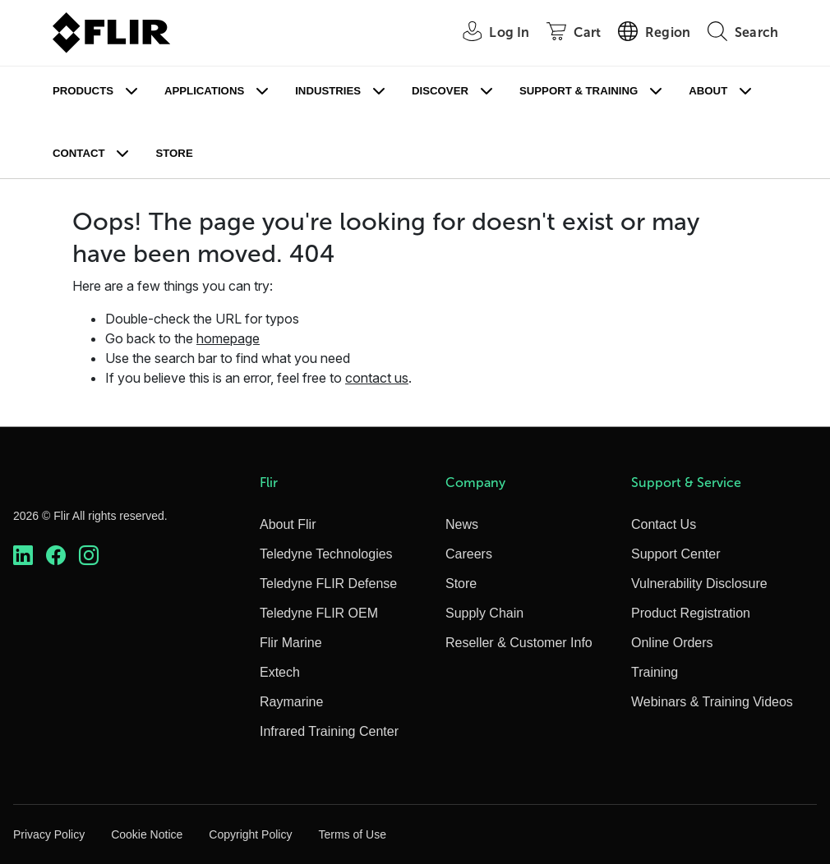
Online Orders (672, 643)
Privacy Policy (49, 834)
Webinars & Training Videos (712, 702)
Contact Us (663, 524)
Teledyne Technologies (326, 554)
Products (83, 91)
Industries (328, 91)
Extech (280, 672)
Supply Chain (484, 613)
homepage (228, 338)
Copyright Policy (250, 834)
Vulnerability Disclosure (699, 584)
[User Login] (487, 33)
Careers (468, 554)
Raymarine (291, 702)
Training (654, 672)
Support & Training (578, 91)
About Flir (288, 524)
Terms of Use (351, 834)
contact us (376, 378)
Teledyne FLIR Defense (328, 584)
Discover (440, 91)
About (708, 91)
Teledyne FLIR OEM (319, 613)
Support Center (676, 554)
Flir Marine (291, 643)
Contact (78, 153)
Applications (204, 91)
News (461, 524)
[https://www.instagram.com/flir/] (89, 555)
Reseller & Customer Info (519, 643)
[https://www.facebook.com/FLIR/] (56, 555)
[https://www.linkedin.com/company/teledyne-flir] (23, 555)
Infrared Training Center (329, 731)
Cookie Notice (146, 834)
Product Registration (690, 613)
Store (173, 153)
